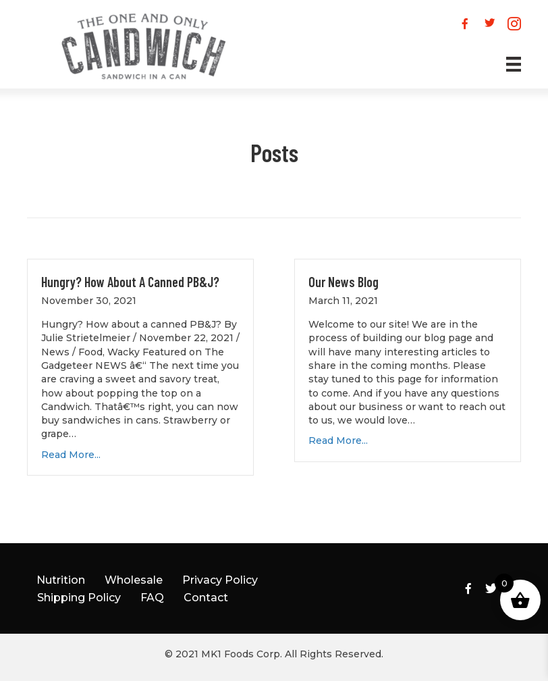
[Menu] (500, 64)
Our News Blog (343, 282)
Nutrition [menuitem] (60, 580)
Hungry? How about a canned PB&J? (130, 282)
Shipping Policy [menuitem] (79, 597)
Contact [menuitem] (206, 597)
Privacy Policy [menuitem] (220, 580)
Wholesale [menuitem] (134, 580)
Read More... (71, 455)
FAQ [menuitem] (152, 597)
